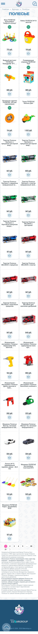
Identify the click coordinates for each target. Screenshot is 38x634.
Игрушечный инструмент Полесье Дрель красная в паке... (10, 385)
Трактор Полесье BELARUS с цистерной (28, 223)
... (27, 546)
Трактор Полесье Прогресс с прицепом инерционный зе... (9, 183)
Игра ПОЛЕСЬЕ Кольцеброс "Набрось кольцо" (9, 21)
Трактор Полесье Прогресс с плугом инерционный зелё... (28, 183)
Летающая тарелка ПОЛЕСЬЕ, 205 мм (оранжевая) (9, 102)
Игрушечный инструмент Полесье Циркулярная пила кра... (28, 345)
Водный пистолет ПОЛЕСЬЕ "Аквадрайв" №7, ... (9, 62)
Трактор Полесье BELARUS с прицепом (9, 264)
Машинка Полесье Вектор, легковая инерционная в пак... (10, 425)
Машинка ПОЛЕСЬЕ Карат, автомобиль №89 (9, 506)
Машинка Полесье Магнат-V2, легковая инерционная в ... (28, 425)
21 (6, 549)
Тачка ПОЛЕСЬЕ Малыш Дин (28, 102)
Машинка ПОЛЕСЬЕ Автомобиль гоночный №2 (28, 466)
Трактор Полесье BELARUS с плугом (28, 264)
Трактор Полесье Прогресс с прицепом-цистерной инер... (9, 143)
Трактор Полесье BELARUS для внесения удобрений (28, 304)
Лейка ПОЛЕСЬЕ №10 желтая (28, 21)
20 (31, 546)
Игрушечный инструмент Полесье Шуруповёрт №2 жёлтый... (10, 345)
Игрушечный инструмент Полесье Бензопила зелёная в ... (28, 385)
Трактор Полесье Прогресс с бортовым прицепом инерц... (10, 223)
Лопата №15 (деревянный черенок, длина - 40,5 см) (9, 466)
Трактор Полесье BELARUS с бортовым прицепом (9, 304)
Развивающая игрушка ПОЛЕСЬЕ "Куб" (28, 62)
